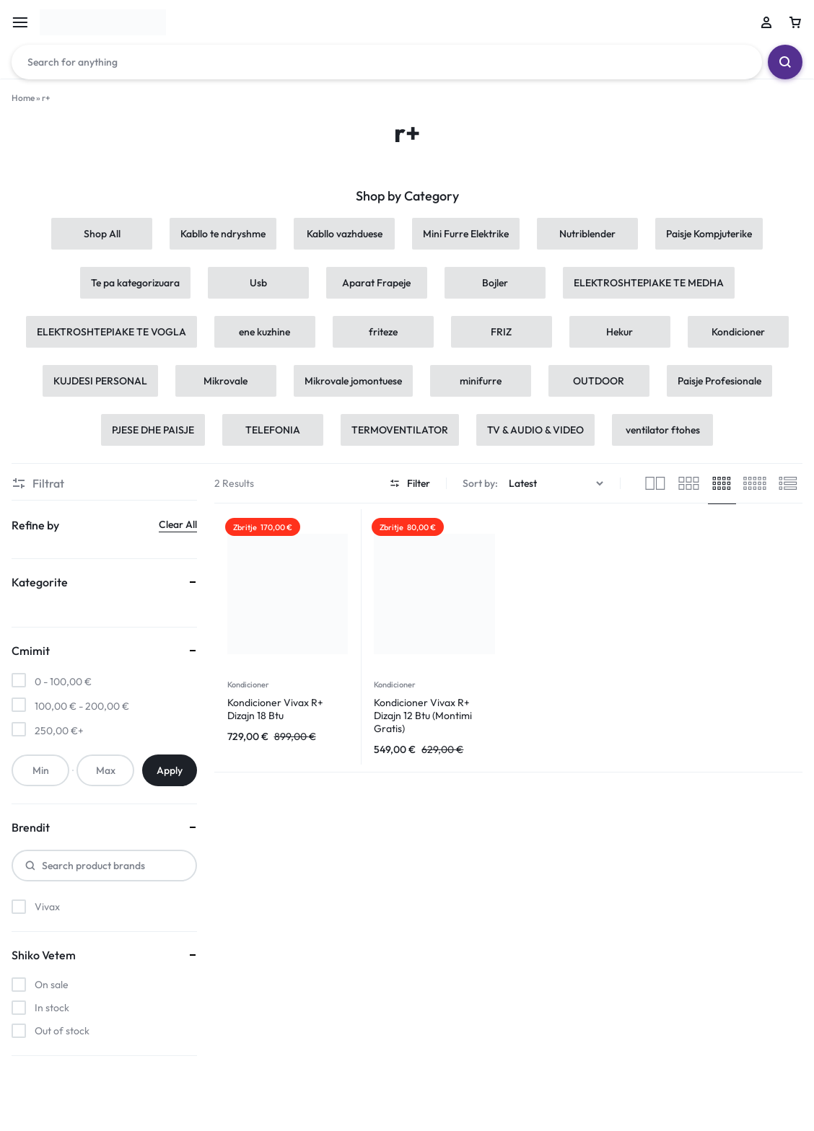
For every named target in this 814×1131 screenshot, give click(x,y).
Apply (170, 770)
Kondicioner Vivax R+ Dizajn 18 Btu (275, 709)
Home (23, 97)
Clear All (178, 524)
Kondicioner (248, 684)
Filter (410, 483)
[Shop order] (558, 484)
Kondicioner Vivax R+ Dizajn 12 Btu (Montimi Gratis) (423, 715)
